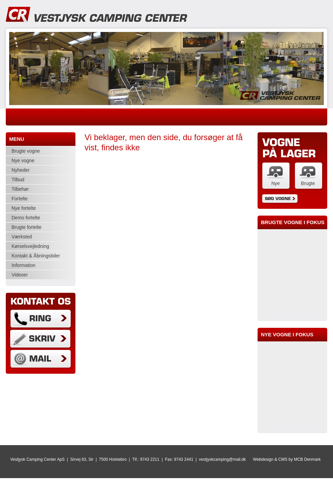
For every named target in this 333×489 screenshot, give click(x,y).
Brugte (308, 183)
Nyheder (21, 170)
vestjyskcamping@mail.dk (222, 459)
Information (23, 265)
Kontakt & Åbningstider (36, 255)
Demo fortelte (26, 217)
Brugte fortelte (26, 227)
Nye (275, 183)
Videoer (20, 274)
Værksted (22, 236)
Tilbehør (20, 189)
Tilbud (18, 179)
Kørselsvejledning (30, 246)
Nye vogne (23, 160)
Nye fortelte (24, 208)
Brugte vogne (26, 151)
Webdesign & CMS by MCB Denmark (287, 459)
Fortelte (20, 198)
